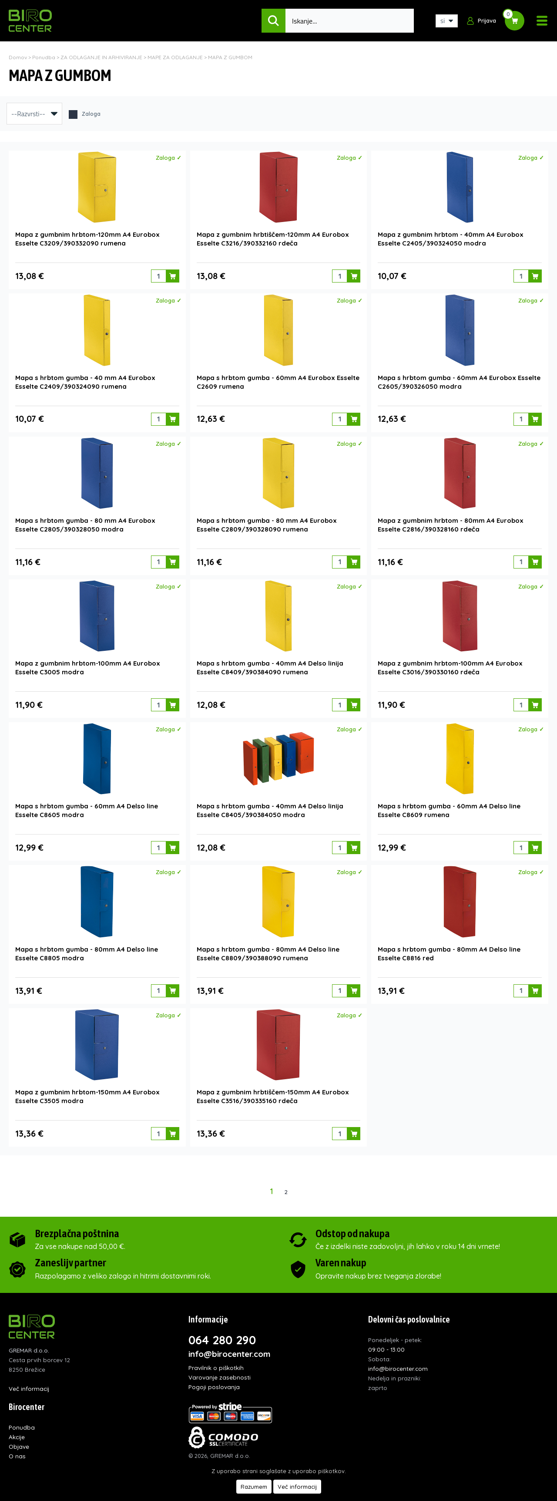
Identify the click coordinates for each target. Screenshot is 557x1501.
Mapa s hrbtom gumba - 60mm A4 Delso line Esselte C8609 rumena (449, 803)
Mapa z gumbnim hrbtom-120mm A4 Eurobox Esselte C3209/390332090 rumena (87, 237)
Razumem (254, 1486)
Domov (18, 57)
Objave (19, 1436)
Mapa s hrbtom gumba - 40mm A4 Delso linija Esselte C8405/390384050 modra (270, 803)
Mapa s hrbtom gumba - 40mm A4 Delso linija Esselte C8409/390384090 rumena (270, 661)
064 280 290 (222, 1330)
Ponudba (43, 57)
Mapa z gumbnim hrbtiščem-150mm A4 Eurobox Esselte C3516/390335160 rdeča (273, 1086)
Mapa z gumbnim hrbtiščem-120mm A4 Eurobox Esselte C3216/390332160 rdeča (273, 237)
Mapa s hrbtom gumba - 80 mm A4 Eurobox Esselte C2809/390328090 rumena (267, 520)
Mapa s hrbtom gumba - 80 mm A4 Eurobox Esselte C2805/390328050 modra (85, 520)
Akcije (17, 1426)
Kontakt (20, 1455)
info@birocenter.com (229, 1344)
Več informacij (29, 1378)
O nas (17, 1446)
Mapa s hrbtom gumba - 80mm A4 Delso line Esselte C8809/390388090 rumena (268, 944)
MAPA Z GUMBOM (230, 57)
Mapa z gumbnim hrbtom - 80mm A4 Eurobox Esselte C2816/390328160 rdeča (450, 520)
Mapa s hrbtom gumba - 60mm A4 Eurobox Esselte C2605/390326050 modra (459, 378)
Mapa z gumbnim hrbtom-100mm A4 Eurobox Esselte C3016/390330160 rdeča (450, 661)
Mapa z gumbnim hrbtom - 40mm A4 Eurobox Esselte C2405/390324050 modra (450, 237)
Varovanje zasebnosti (219, 1367)
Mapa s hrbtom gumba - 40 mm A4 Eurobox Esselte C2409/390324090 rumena (85, 378)
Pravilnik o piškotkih (216, 1357)
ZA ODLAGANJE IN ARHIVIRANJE (101, 57)
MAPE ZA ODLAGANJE (175, 57)
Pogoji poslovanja (214, 1376)
